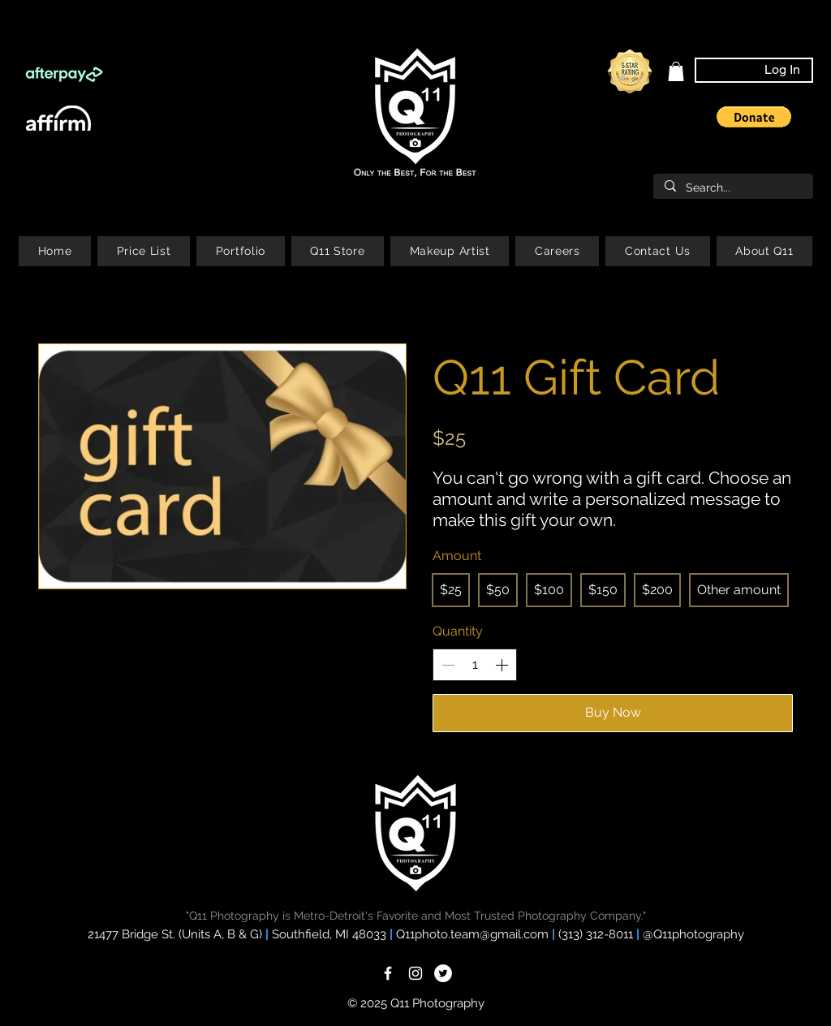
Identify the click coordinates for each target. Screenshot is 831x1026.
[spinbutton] (475, 665)
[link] (676, 71)
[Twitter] (443, 973)
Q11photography (698, 934)
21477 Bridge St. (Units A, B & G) (175, 934)
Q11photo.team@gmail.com (474, 934)
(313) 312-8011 (597, 934)
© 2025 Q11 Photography (415, 1003)
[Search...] (732, 188)
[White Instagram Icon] (415, 973)
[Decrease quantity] (448, 664)
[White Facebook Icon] (388, 973)
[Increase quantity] (501, 664)
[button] (754, 116)
